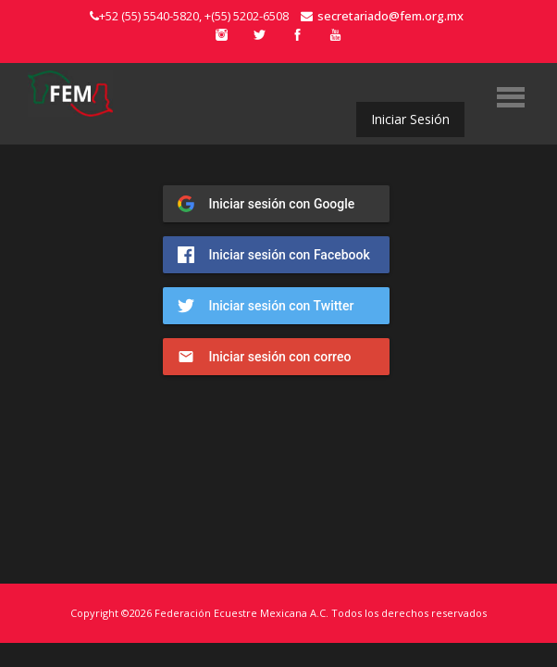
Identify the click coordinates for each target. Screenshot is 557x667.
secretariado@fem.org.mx (382, 15)
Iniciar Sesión (410, 119)
